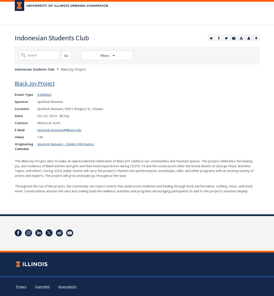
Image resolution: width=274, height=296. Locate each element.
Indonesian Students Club (34, 69)
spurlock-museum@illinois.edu (59, 130)
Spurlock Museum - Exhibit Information (65, 144)
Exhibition (44, 94)
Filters (105, 55)
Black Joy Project (35, 83)
